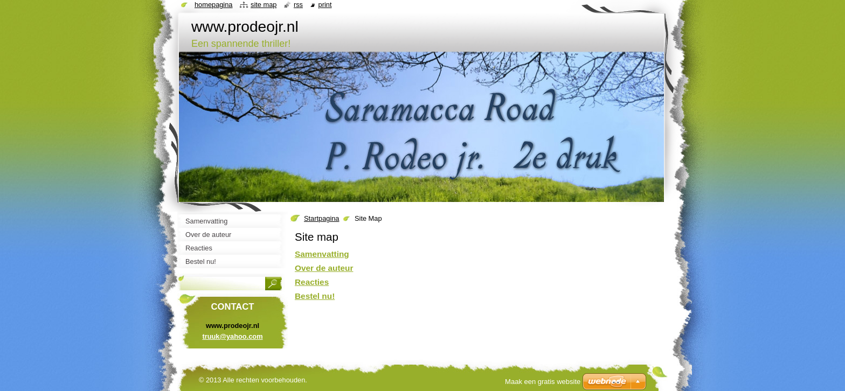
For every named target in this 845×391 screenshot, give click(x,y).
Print (325, 5)
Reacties (312, 282)
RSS (298, 5)
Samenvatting (322, 254)
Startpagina (321, 218)
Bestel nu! (315, 296)
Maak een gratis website (542, 382)
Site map (263, 5)
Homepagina (213, 5)
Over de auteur (324, 268)
